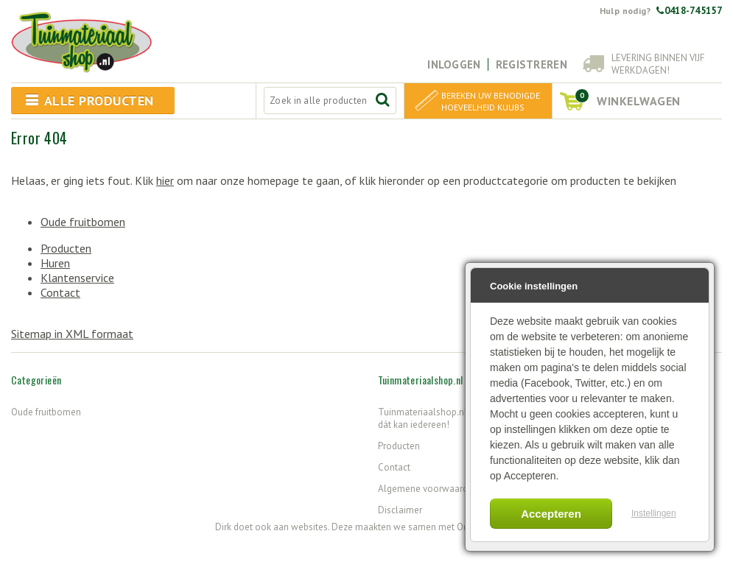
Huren (55, 263)
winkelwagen (628, 98)
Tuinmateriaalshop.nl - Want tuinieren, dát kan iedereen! (456, 418)
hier (165, 180)
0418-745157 (689, 10)
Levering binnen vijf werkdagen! (657, 64)
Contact (60, 292)
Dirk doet (234, 527)
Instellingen (653, 513)
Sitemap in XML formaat (72, 333)
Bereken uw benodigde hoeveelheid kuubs (490, 101)
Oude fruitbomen (83, 221)
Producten (66, 248)
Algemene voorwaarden (428, 488)
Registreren (531, 64)
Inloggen (453, 64)
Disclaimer (400, 510)
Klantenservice (77, 277)
